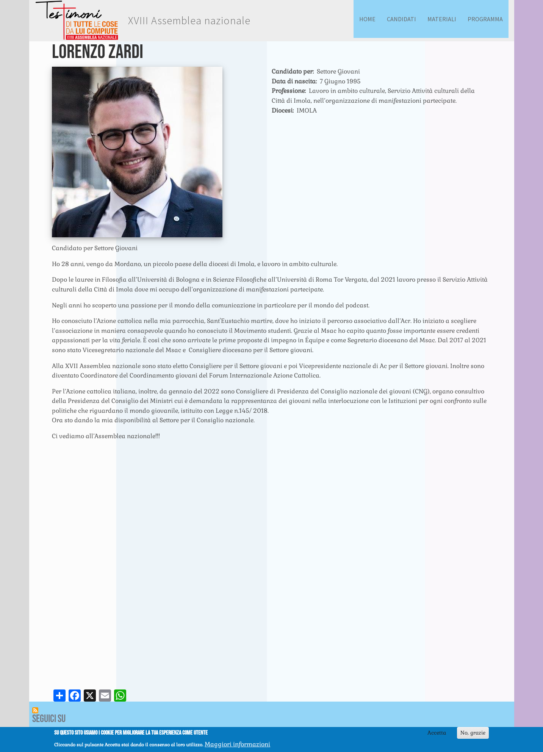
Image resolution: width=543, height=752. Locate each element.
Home (367, 19)
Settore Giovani (338, 71)
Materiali (441, 19)
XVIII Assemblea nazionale (189, 20)
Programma (485, 19)
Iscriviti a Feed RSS (35, 710)
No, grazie (472, 732)
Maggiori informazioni (237, 744)
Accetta (436, 732)
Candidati (401, 19)
